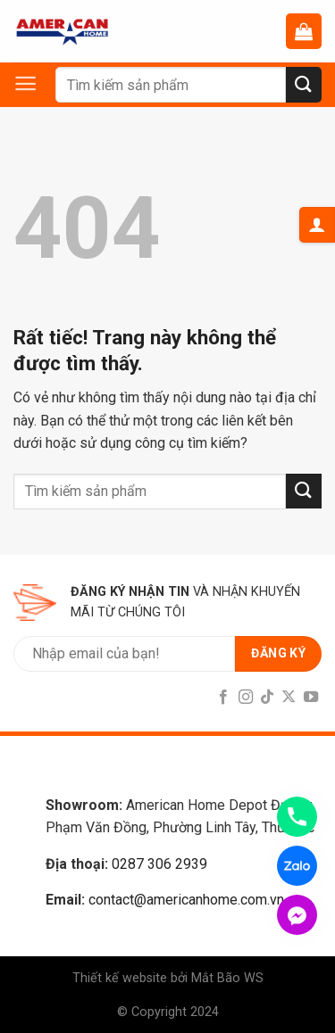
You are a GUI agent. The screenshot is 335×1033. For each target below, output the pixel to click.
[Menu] (34, 83)
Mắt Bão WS (227, 978)
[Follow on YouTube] (311, 698)
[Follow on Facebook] (223, 698)
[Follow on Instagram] (245, 698)
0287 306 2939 (159, 863)
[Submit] (304, 84)
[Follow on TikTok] (267, 698)
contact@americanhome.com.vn (186, 899)
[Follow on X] (288, 698)
